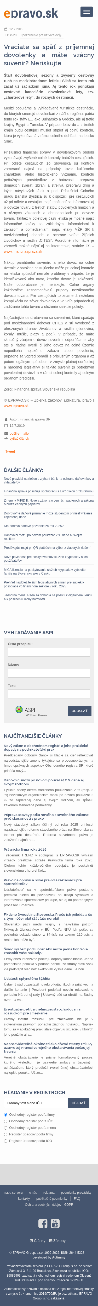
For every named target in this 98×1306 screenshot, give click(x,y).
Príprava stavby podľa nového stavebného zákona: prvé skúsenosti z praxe (46, 816)
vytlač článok (19, 438)
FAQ (77, 1198)
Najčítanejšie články (33, 736)
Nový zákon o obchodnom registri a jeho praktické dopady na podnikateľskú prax (46, 747)
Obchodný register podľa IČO (28, 1121)
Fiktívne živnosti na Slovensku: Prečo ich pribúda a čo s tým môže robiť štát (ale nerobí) (48, 916)
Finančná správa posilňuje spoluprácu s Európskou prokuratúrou (49, 491)
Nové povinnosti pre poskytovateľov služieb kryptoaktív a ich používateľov (46, 558)
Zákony (59, 1241)
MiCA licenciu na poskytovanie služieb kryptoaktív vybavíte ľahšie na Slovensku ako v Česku (44, 571)
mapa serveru (12, 1192)
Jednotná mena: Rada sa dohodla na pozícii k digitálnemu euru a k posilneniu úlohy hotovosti (48, 597)
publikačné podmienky (51, 1198)
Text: (12, 686)
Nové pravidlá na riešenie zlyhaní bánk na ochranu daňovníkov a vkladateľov (49, 480)
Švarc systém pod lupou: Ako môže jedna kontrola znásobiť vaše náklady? (46, 951)
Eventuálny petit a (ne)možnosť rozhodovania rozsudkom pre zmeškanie (42, 1011)
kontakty (24, 1198)
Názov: (13, 665)
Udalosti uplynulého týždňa (27, 979)
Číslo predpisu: (20, 644)
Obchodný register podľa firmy (29, 1115)
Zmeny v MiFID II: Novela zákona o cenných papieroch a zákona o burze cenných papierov (49, 502)
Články (39, 1241)
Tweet (10, 451)
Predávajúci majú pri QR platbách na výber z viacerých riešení (47, 548)
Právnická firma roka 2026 (25, 849)
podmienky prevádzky (76, 1192)
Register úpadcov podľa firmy (28, 1134)
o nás (33, 1192)
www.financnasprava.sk (23, 251)
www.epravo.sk (16, 406)
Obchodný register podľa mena (30, 1128)
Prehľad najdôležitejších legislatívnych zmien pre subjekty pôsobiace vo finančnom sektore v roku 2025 (44, 584)
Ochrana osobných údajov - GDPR (49, 1205)
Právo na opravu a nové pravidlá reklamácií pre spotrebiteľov (43, 882)
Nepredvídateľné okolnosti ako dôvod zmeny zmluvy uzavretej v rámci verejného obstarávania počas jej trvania (48, 1048)
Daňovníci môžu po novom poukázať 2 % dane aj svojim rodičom (43, 537)
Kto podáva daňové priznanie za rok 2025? (34, 526)
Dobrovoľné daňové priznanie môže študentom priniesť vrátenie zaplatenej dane (48, 515)
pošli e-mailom (21, 433)
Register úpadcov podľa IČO (28, 1141)
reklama (49, 1192)
